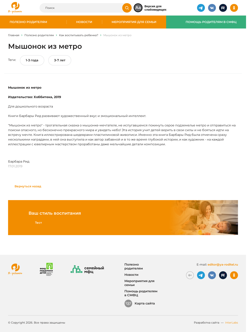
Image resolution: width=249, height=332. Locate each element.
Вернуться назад (28, 186)
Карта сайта (139, 303)
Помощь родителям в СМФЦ (211, 22)
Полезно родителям (28, 22)
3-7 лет (59, 60)
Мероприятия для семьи (134, 22)
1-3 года (32, 60)
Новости (84, 22)
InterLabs (231, 322)
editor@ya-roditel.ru (223, 264)
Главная (13, 35)
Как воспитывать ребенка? (78, 35)
